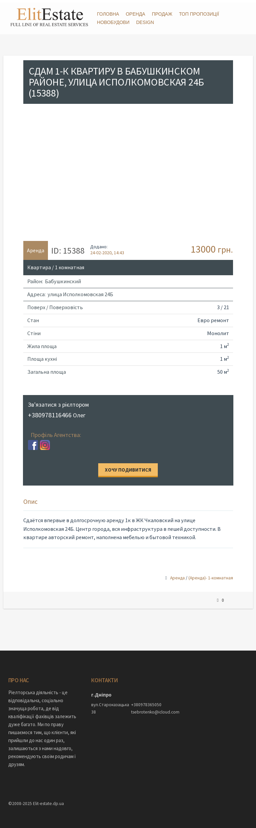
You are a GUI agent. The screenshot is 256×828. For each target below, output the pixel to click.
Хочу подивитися (128, 467)
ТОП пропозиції (199, 14)
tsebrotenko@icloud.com (147, 709)
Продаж (162, 14)
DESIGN (145, 22)
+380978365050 (146, 702)
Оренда (135, 14)
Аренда (177, 575)
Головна (108, 14)
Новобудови (113, 22)
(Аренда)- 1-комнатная (210, 575)
